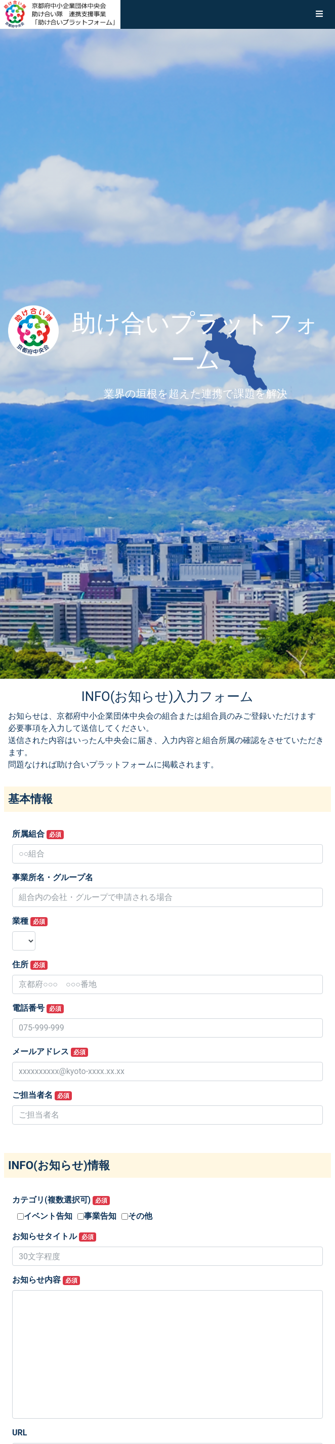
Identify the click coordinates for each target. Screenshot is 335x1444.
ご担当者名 (42, 1095)
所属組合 (38, 834)
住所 (30, 965)
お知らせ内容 (46, 1280)
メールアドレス (50, 1052)
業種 (30, 921)
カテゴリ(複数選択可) (61, 1200)
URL (19, 1432)
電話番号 (38, 1008)
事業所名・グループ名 (52, 877)
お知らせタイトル (54, 1236)
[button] (319, 14)
